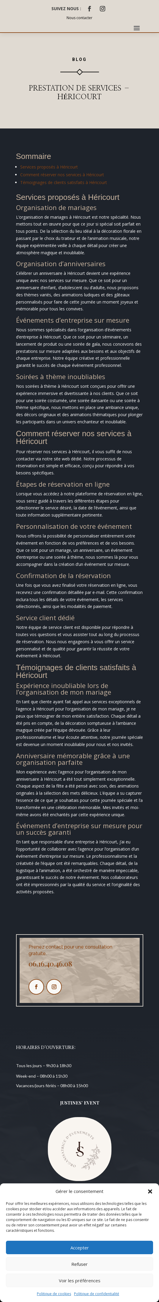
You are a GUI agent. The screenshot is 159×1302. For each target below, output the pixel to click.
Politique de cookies (54, 1293)
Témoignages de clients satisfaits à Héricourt (63, 182)
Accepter (79, 1248)
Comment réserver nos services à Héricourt (62, 174)
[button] (150, 1191)
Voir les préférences (79, 1280)
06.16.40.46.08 (50, 963)
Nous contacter (79, 17)
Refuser (79, 1264)
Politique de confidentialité (96, 1293)
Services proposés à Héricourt (49, 167)
